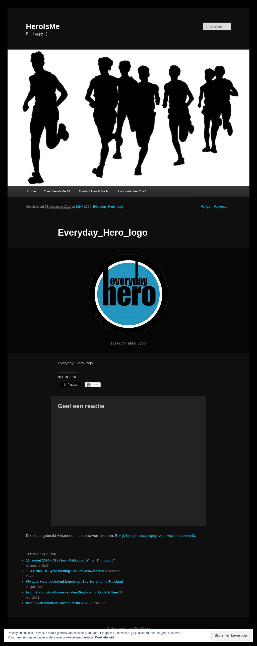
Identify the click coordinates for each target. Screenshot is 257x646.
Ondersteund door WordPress (128, 628)
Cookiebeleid (104, 637)
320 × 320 (82, 206)
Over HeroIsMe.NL (57, 191)
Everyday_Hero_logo (108, 206)
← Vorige (203, 206)
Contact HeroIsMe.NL (94, 191)
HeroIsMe (43, 26)
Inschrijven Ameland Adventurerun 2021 (57, 603)
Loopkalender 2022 (132, 191)
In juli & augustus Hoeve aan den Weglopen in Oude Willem (72, 592)
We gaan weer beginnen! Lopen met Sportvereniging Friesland (74, 581)
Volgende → (222, 206)
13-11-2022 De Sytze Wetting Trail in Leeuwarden (63, 571)
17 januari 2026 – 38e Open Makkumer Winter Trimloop (68, 560)
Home (31, 191)
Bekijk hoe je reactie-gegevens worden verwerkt (155, 535)
